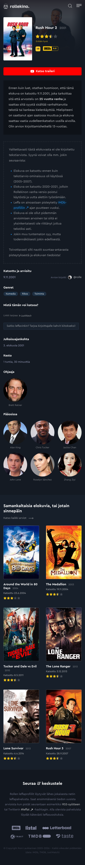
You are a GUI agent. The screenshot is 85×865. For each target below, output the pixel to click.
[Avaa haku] (70, 6)
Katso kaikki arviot (18, 518)
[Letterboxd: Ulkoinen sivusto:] (57, 827)
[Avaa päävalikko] (79, 6)
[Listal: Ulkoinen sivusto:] (30, 827)
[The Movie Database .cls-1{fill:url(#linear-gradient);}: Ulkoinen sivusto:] (39, 836)
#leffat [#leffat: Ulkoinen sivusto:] (25, 809)
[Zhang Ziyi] (70, 467)
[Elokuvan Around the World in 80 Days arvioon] (21, 563)
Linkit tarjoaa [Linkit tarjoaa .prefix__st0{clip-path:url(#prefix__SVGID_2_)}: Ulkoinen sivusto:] (17, 315)
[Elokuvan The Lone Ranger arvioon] (64, 643)
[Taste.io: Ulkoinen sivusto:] (64, 836)
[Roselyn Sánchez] (42, 467)
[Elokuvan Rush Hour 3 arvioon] (64, 725)
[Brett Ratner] (15, 392)
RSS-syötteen (71, 804)
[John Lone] (15, 467)
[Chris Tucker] (42, 435)
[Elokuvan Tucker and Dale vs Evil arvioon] (21, 645)
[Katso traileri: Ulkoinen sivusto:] (42, 71)
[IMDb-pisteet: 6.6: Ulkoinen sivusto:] (50, 48)
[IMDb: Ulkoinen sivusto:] (16, 827)
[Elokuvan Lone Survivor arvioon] (21, 725)
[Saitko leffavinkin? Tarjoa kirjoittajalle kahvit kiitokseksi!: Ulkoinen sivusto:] (41, 326)
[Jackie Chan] (70, 435)
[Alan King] (15, 435)
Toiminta (39, 294)
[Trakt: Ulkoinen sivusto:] (17, 836)
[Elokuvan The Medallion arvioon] (64, 561)
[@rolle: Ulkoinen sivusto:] (75, 277)
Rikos (25, 294)
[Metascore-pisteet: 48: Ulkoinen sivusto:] (38, 48)
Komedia (11, 294)
